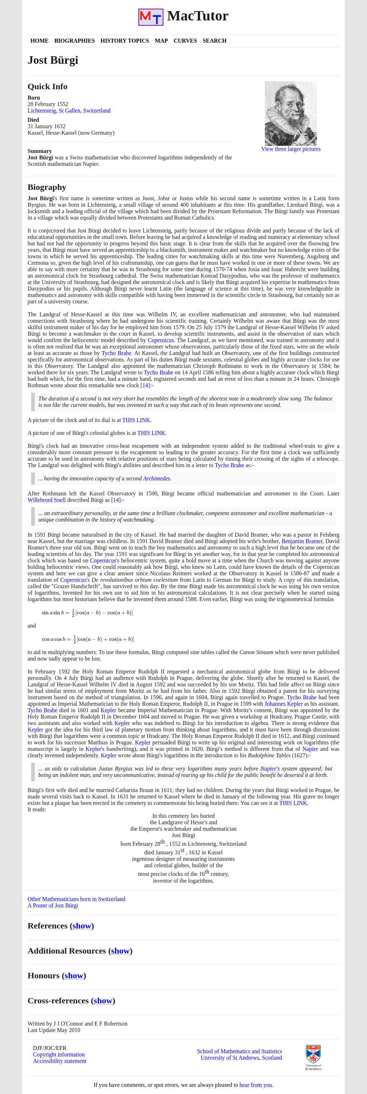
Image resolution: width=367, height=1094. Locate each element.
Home (39, 41)
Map (161, 41)
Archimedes (156, 478)
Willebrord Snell (47, 500)
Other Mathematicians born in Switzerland (76, 899)
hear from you (255, 1085)
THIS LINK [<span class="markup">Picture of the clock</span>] (136, 420)
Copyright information (59, 1054)
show (82, 925)
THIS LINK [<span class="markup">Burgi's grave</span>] (293, 803)
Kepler (108, 710)
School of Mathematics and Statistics (239, 1051)
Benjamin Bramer (302, 541)
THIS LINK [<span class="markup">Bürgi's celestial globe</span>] (151, 433)
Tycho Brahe (116, 353)
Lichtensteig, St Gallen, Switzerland (69, 110)
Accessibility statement (59, 1061)
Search (215, 41)
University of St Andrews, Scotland (241, 1058)
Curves (185, 41)
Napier (310, 749)
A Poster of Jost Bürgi (53, 905)
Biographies (74, 41)
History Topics (125, 41)
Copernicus (161, 340)
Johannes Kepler (283, 704)
